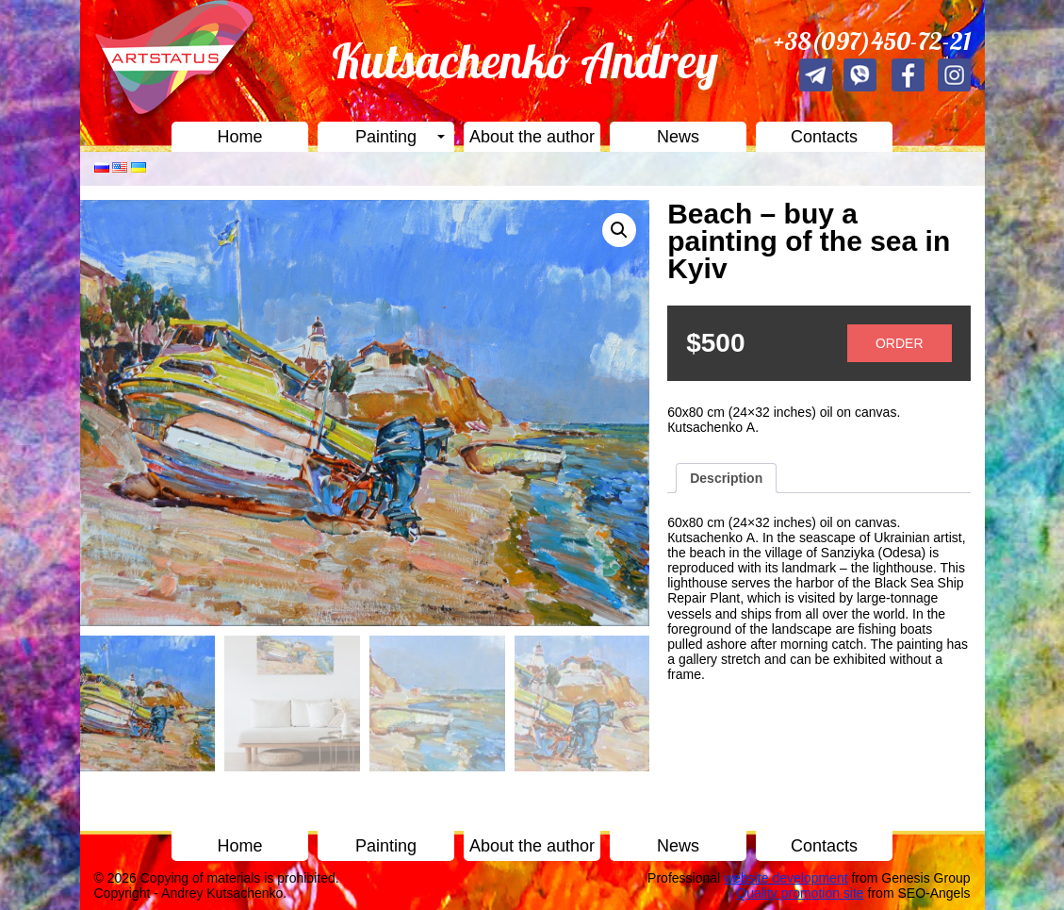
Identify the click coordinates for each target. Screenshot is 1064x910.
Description (726, 478)
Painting (386, 136)
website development (786, 877)
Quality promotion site (799, 893)
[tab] (726, 478)
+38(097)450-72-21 (872, 41)
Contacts (824, 136)
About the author (532, 136)
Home (239, 136)
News (678, 136)
